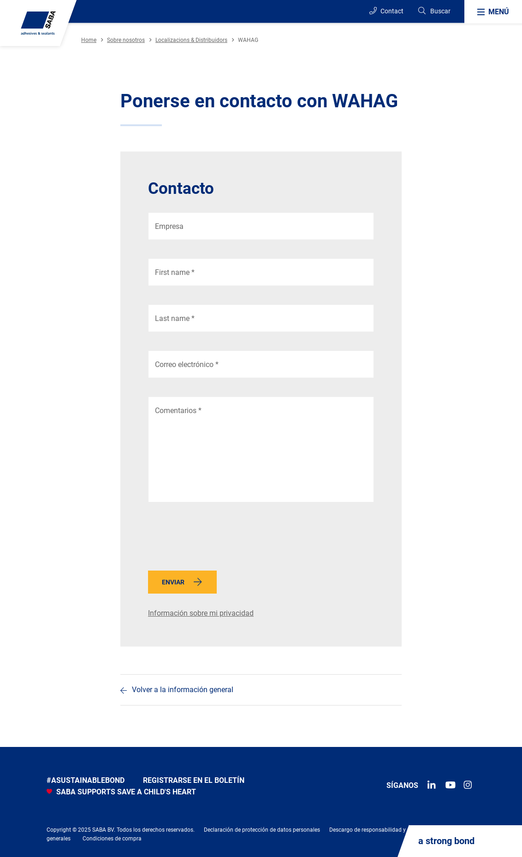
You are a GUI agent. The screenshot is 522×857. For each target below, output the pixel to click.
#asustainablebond (86, 780)
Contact (386, 11)
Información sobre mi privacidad (201, 613)
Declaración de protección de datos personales (262, 830)
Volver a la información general (182, 689)
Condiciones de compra (112, 838)
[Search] (434, 11)
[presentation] (218, 539)
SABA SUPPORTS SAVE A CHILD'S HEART (121, 791)
